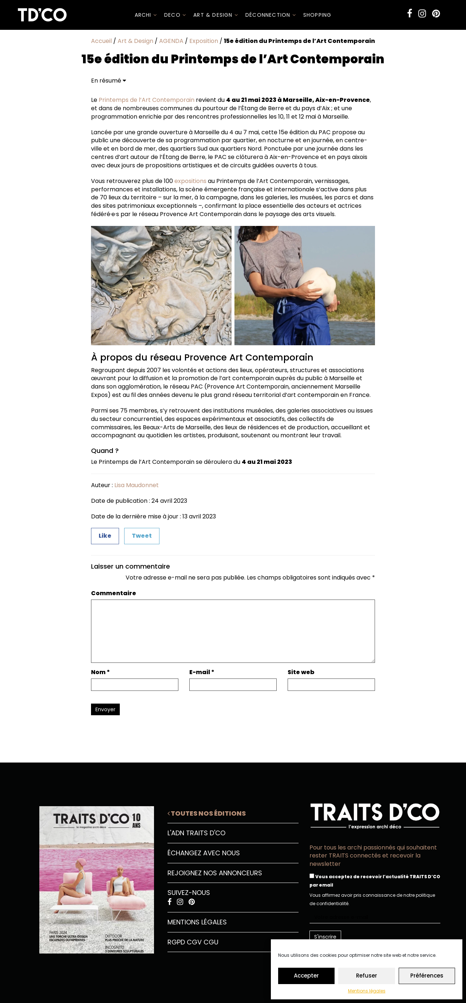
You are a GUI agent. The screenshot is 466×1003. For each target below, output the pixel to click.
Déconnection (270, 15)
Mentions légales (367, 991)
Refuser (366, 975)
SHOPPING (317, 15)
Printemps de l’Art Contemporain (146, 100)
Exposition (203, 41)
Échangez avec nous (203, 852)
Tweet (142, 536)
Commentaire (113, 593)
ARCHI (146, 15)
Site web (301, 672)
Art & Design (215, 15)
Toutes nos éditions (206, 813)
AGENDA (171, 41)
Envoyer (105, 709)
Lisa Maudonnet (136, 485)
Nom (100, 672)
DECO (175, 15)
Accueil (101, 41)
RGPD (176, 942)
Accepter (306, 975)
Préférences (426, 975)
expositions (190, 181)
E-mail (201, 672)
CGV (194, 942)
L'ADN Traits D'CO (196, 832)
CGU (211, 942)
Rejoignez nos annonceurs (214, 872)
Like (105, 536)
